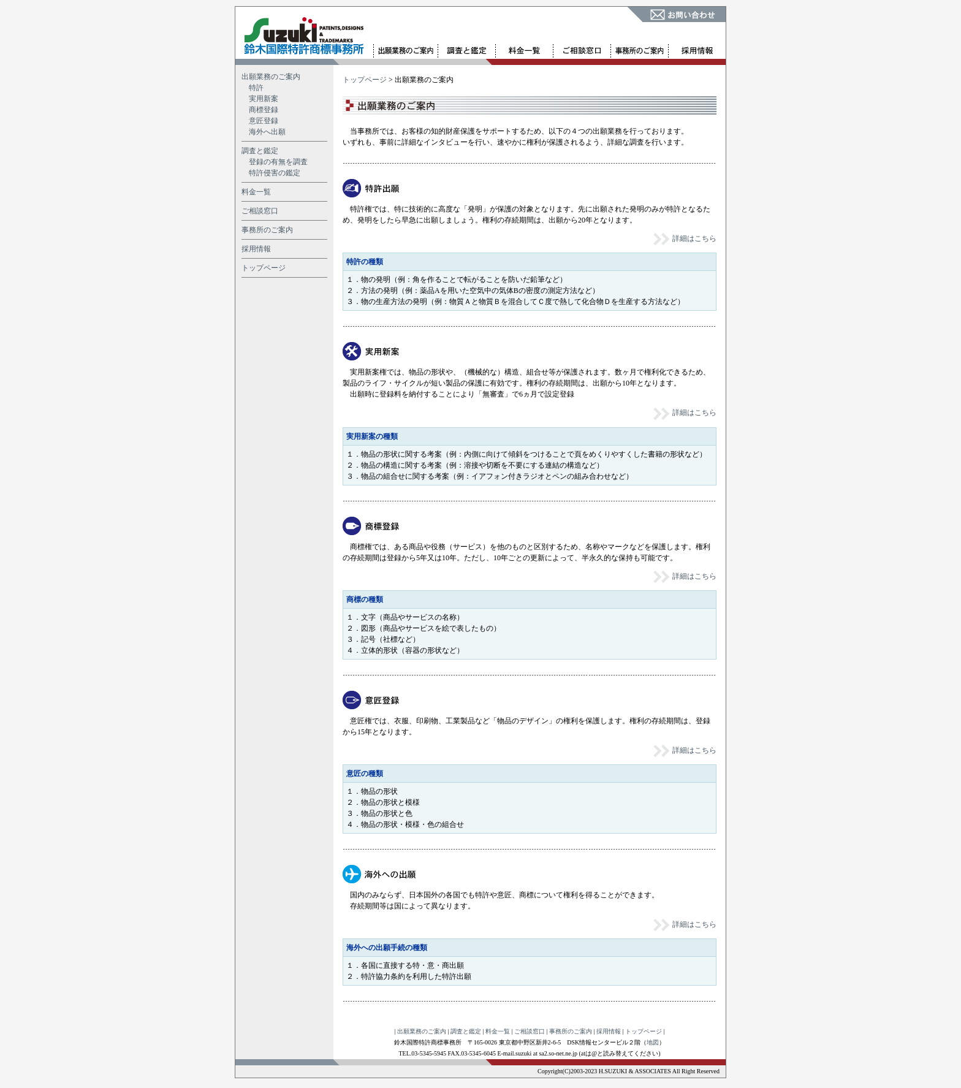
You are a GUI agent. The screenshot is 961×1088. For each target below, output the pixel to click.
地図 (653, 1042)
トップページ (263, 268)
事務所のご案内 (267, 230)
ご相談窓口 (259, 211)
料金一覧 (256, 192)
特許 (256, 87)
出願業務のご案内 (270, 76)
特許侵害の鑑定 (274, 173)
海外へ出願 (267, 131)
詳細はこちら (684, 238)
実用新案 (263, 98)
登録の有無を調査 (278, 162)
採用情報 (256, 249)
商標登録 (263, 109)
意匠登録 (263, 120)
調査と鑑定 (259, 150)
